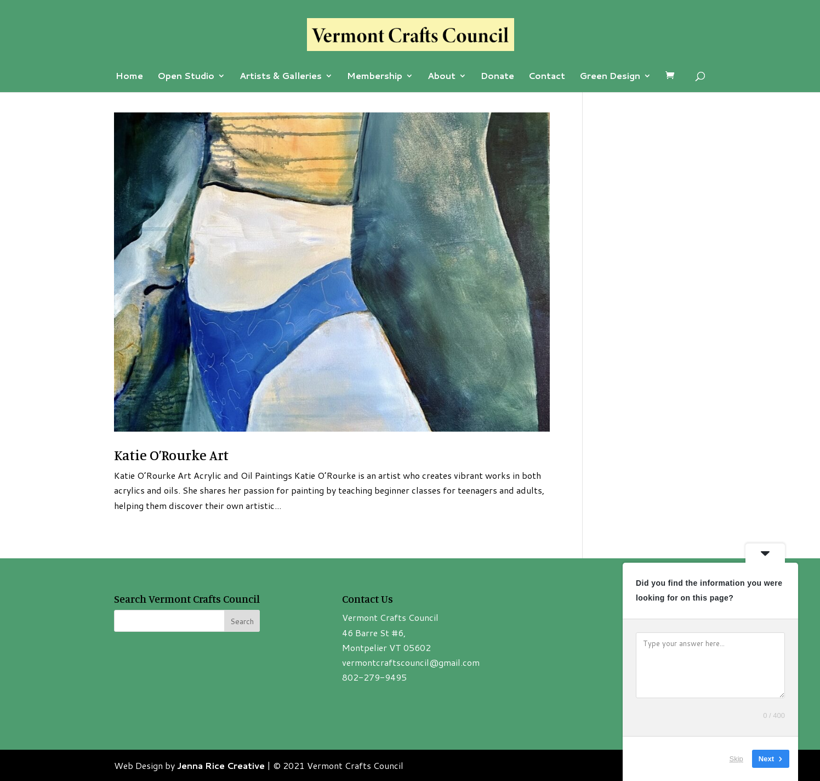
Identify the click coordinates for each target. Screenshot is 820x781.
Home (129, 77)
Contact (546, 77)
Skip (736, 759)
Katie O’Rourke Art (171, 454)
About (441, 77)
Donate (497, 77)
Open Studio (185, 77)
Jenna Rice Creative (221, 765)
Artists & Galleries (281, 77)
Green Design (609, 77)
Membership (374, 77)
